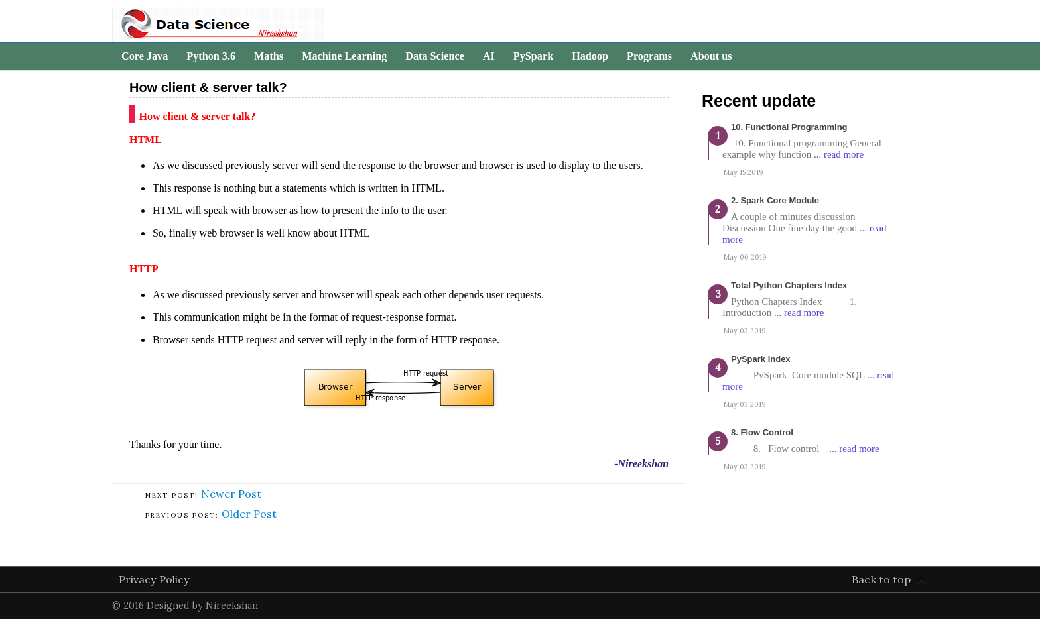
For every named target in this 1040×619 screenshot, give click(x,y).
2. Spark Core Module (775, 200)
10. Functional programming (789, 127)
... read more (839, 154)
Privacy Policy (154, 579)
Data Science (434, 56)
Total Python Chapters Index (789, 285)
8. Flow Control (762, 432)
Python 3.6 (210, 56)
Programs (649, 56)
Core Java (144, 56)
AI (489, 56)
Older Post (249, 513)
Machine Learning (344, 56)
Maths (268, 56)
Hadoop (590, 56)
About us (711, 56)
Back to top (881, 579)
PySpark (533, 56)
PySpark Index (761, 359)
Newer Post (231, 493)
